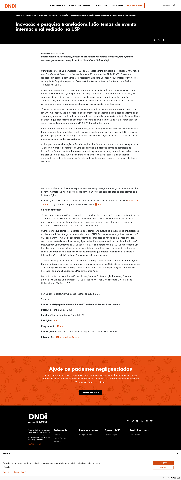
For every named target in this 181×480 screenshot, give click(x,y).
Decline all (163, 467)
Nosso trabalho (57, 5)
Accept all (163, 463)
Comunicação (100, 5)
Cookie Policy (19, 472)
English (6, 454)
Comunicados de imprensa (45, 15)
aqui (100, 205)
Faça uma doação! (135, 5)
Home (18, 15)
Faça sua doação (90, 392)
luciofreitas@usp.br (69, 337)
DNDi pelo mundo (85, 435)
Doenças (57, 435)
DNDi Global (33, 444)
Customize (6, 472)
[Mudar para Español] (167, 5)
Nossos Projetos (60, 438)
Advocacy (57, 441)
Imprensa (27, 15)
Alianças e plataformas (79, 5)
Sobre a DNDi (116, 5)
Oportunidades (135, 435)
